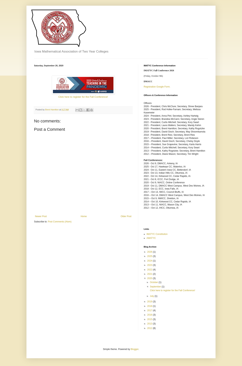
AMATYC (151, 238)
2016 (150, 314)
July (152, 296)
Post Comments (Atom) (59, 221)
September (156, 286)
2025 (150, 256)
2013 (150, 323)
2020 (150, 278)
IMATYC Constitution (157, 234)
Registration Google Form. (157, 86)
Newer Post (41, 216)
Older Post (126, 216)
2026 (150, 252)
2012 (150, 328)
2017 (150, 310)
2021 (150, 274)
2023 (150, 265)
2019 (150, 301)
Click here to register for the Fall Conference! (83, 96)
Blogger (134, 349)
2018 (150, 306)
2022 (150, 269)
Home (84, 216)
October (154, 282)
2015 (150, 319)
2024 (150, 260)
